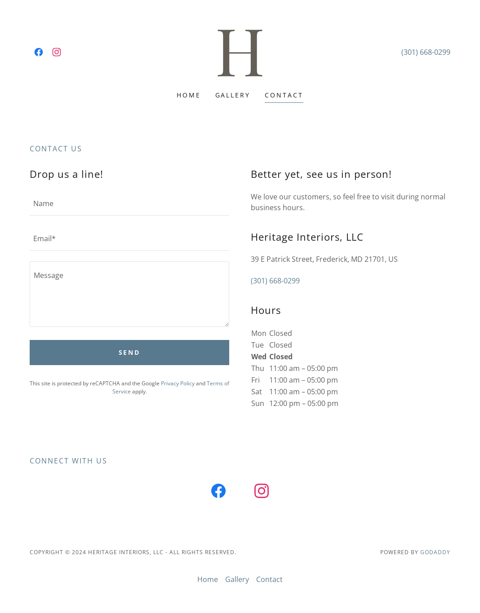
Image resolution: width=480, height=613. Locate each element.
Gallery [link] (233, 95)
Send (130, 352)
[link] (39, 52)
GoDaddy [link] (435, 552)
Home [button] (207, 579)
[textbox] (129, 203)
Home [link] (189, 95)
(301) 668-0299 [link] (425, 52)
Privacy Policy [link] (178, 383)
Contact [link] (284, 95)
